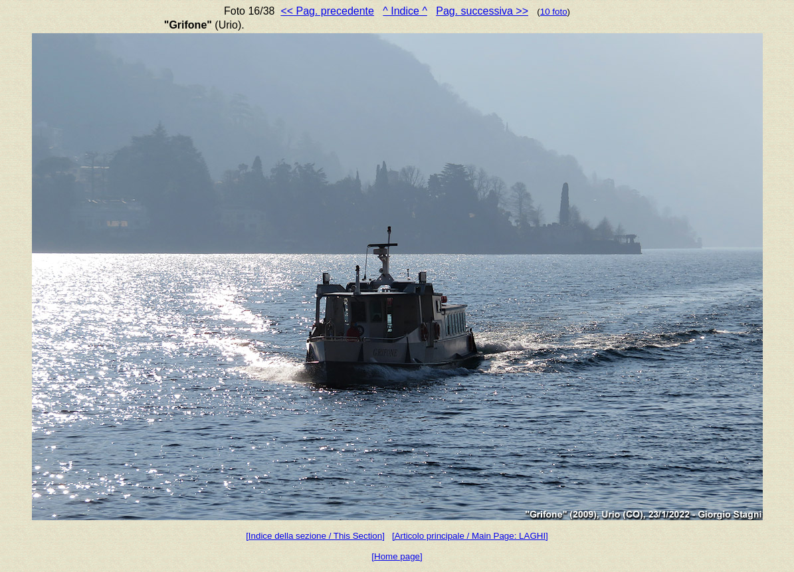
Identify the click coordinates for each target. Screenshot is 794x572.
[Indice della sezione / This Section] (315, 536)
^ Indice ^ (405, 11)
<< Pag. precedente (327, 11)
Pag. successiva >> (482, 11)
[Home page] (396, 556)
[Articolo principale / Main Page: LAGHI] (470, 536)
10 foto (553, 12)
